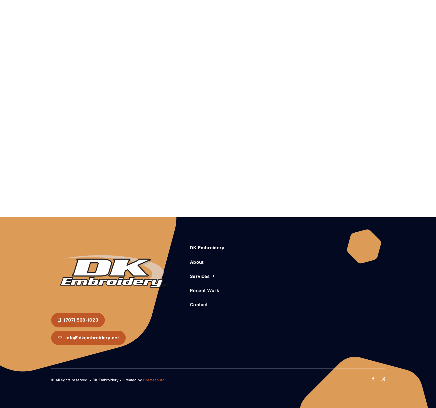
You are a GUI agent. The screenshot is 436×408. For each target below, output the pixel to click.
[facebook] (373, 379)
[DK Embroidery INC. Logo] (114, 244)
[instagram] (383, 379)
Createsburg (154, 380)
